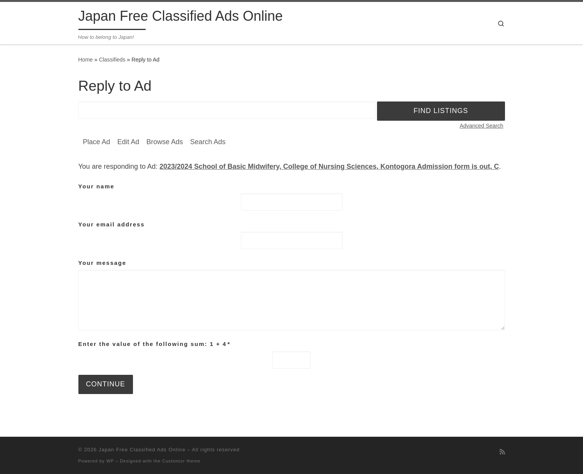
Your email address (111, 224)
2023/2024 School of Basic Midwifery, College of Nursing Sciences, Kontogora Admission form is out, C (329, 166)
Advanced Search (481, 126)
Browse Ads (164, 142)
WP (110, 461)
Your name (96, 186)
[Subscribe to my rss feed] (502, 452)
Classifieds (112, 60)
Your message (102, 262)
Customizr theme (181, 461)
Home (85, 60)
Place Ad (96, 142)
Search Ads (208, 142)
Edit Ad (128, 142)
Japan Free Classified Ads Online (142, 449)
